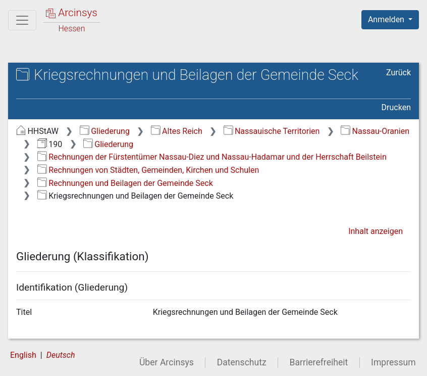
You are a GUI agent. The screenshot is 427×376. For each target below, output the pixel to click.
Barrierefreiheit (319, 362)
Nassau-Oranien (375, 131)
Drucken (396, 107)
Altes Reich (176, 131)
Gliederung (105, 131)
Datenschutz (241, 362)
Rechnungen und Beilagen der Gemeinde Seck (125, 183)
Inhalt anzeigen (375, 231)
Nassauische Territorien (272, 131)
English (23, 355)
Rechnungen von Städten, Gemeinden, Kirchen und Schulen (148, 170)
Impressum (393, 362)
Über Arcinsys (166, 362)
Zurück (398, 72)
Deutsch (60, 355)
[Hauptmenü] (22, 20)
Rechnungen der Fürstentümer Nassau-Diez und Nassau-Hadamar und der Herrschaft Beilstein (212, 157)
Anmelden (387, 19)
